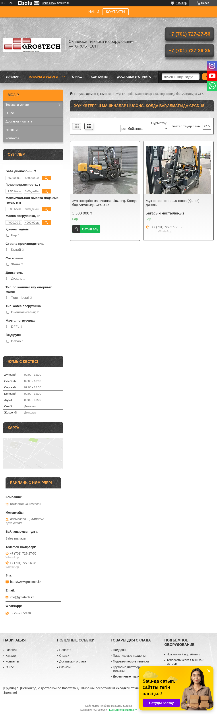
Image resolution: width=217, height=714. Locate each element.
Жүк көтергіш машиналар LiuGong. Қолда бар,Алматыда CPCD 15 (104, 203)
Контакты (99, 76)
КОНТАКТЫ (115, 12)
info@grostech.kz (22, 597)
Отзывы (65, 667)
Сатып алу (90, 229)
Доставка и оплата (134, 76)
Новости (11, 130)
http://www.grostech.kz (25, 582)
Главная (11, 76)
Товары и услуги (43, 76)
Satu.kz (127, 705)
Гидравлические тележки (131, 661)
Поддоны (119, 650)
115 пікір (181, 3)
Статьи (64, 655)
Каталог (11, 655)
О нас (77, 76)
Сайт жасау (49, 3)
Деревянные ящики (127, 676)
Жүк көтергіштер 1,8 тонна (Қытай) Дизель (173, 203)
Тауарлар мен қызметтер (94, 94)
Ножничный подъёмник (183, 654)
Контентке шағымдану (123, 709)
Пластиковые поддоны (129, 655)
